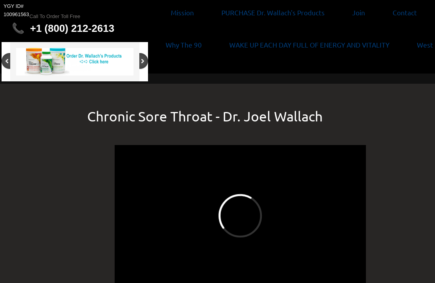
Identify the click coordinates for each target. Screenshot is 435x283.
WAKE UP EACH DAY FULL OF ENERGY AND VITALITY (309, 44)
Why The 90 (184, 44)
